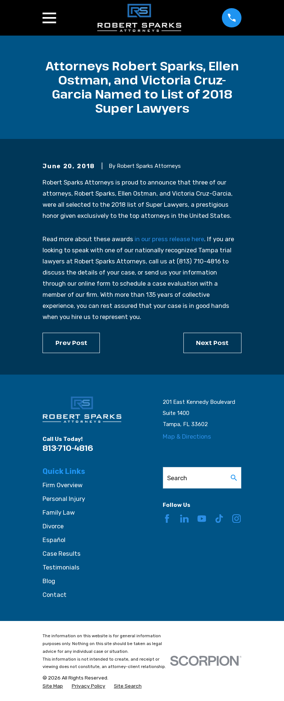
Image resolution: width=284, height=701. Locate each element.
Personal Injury (64, 498)
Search (177, 478)
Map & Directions (187, 436)
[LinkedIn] (184, 518)
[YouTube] (201, 518)
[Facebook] (167, 518)
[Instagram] (236, 518)
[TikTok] (219, 518)
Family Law (59, 512)
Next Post (212, 342)
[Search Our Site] (234, 478)
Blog (49, 581)
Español (54, 540)
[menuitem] (53, 686)
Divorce (53, 526)
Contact (55, 594)
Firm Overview (62, 485)
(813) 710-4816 (199, 261)
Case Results (62, 553)
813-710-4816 (68, 448)
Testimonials (61, 567)
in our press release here (169, 239)
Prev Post (71, 342)
